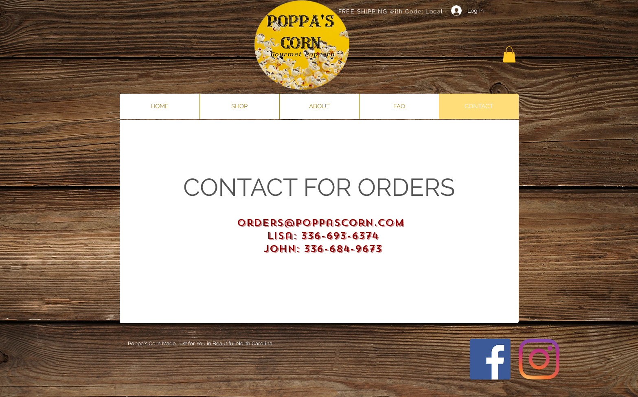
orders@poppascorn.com (320, 222)
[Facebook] (490, 359)
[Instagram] (539, 359)
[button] (509, 54)
